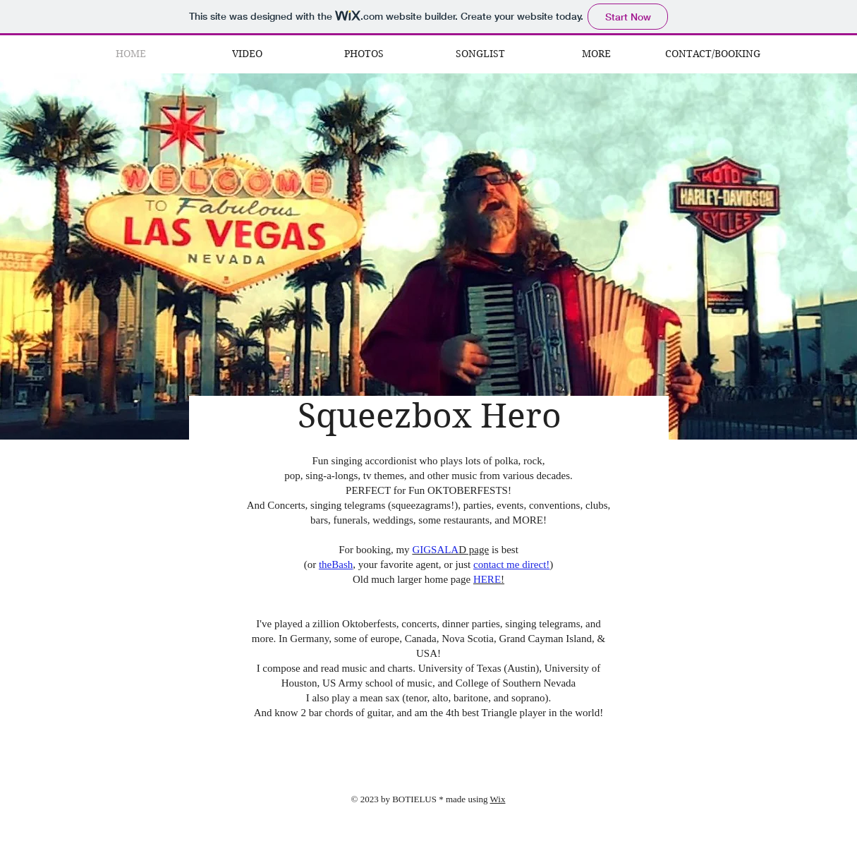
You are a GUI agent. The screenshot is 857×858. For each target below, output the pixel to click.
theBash (336, 564)
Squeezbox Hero (429, 416)
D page (450, 549)
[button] (596, 54)
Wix (498, 799)
